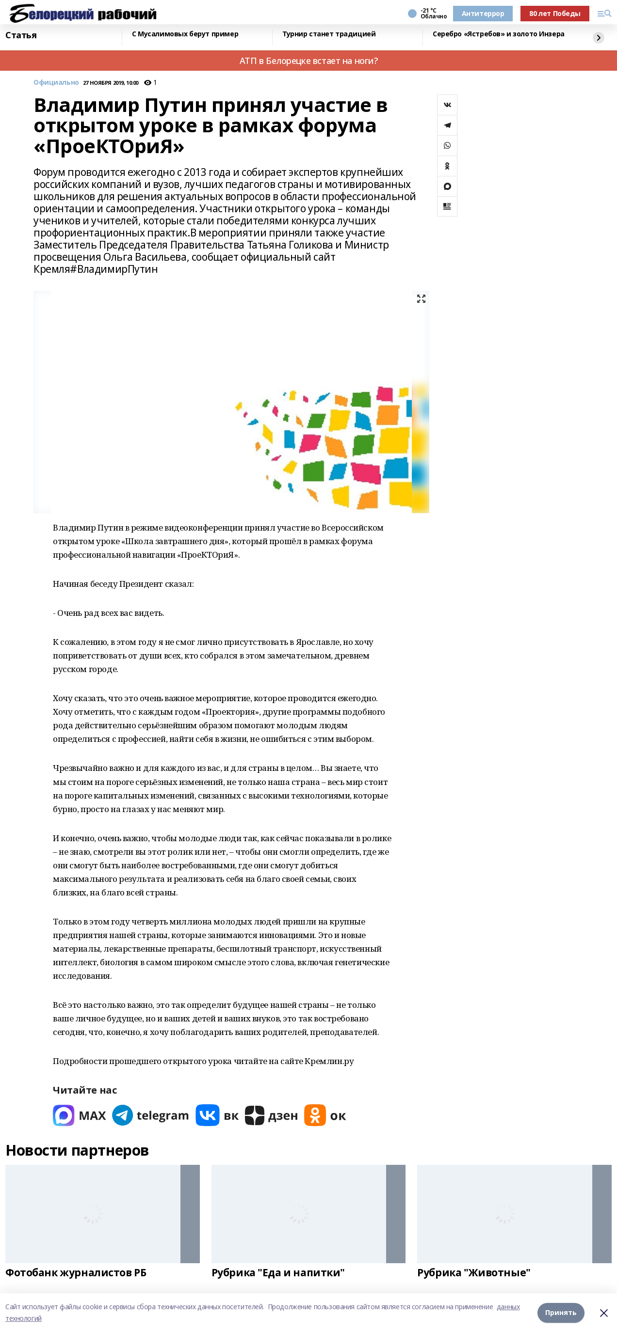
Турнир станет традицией (328, 34)
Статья (20, 35)
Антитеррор (483, 13)
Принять (561, 1312)
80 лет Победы (555, 13)
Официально (56, 82)
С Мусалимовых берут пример (185, 34)
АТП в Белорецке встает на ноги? (309, 60)
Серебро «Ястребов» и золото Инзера (499, 34)
